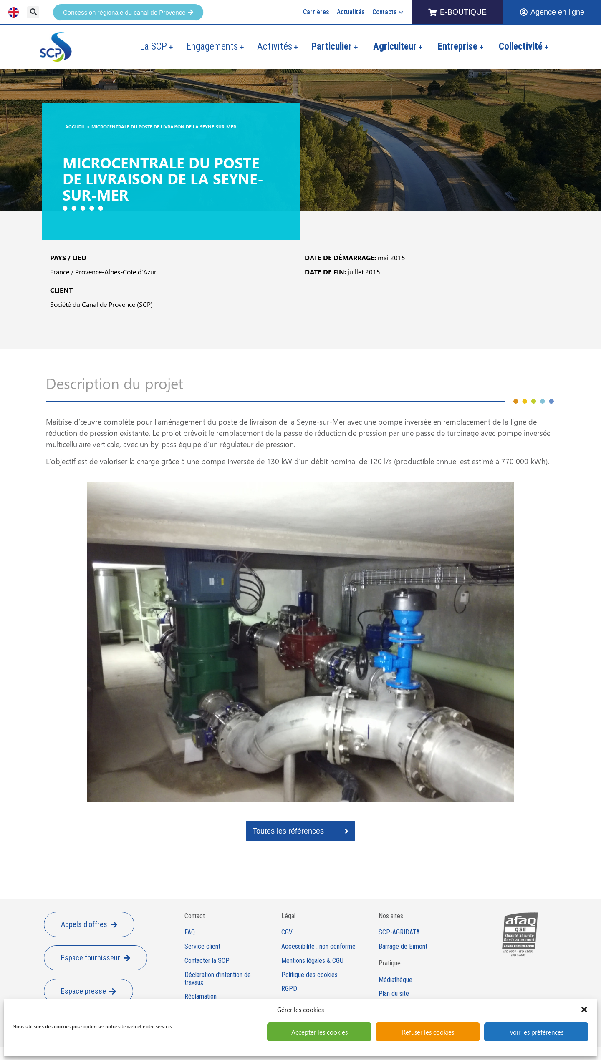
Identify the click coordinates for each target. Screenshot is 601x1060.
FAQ (189, 932)
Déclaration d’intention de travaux (217, 979)
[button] (584, 1009)
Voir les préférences (536, 1032)
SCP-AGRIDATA (399, 932)
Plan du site (394, 993)
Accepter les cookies (319, 1032)
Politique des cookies (309, 975)
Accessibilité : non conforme (318, 946)
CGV (287, 932)
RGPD (289, 988)
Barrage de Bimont (403, 946)
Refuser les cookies (428, 1032)
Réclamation (200, 996)
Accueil (75, 126)
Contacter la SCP (207, 961)
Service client (202, 946)
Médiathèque (395, 980)
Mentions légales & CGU (312, 961)
